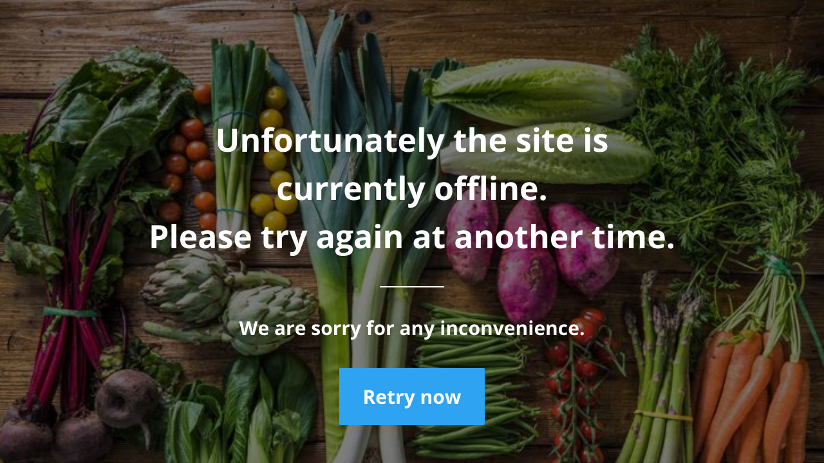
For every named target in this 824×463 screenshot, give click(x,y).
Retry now (411, 396)
